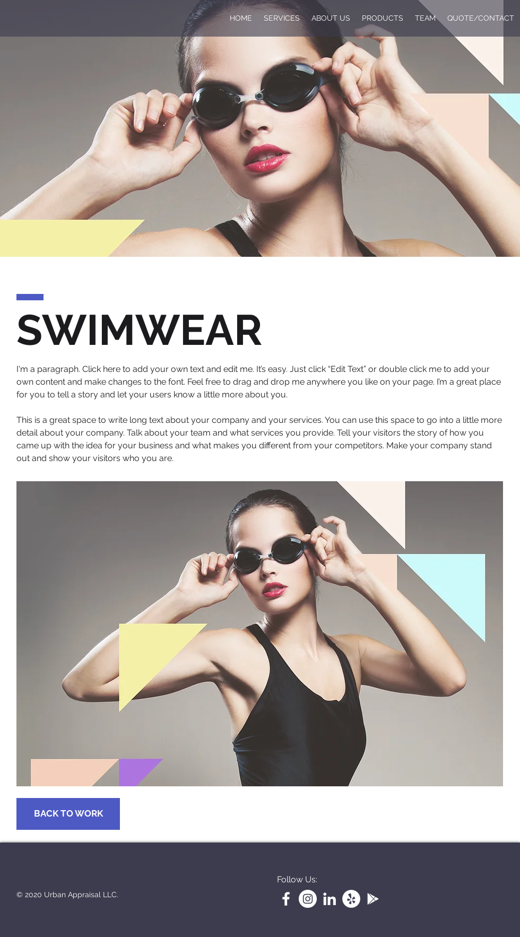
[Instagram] (308, 899)
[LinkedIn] (329, 899)
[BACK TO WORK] (68, 814)
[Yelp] (351, 899)
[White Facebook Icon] (286, 899)
